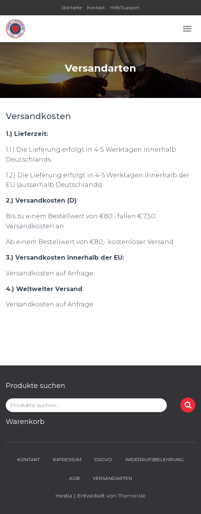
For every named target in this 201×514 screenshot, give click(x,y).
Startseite (71, 7)
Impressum (67, 459)
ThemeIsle (132, 495)
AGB (74, 478)
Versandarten (112, 478)
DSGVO (103, 459)
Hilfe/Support (125, 7)
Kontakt (96, 7)
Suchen (187, 405)
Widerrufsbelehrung (154, 459)
